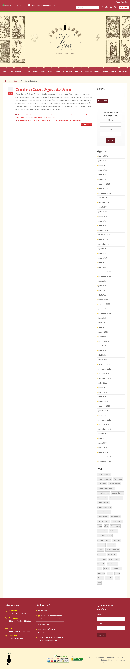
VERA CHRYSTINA (17, 72)
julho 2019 (102, 383)
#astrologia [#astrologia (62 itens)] (102, 484)
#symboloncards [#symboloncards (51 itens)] (112, 550)
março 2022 (103, 299)
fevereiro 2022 (104, 304)
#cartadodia (22, 120)
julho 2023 (102, 253)
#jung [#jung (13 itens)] (100, 526)
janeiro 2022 (103, 309)
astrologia (35, 115)
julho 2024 (102, 212)
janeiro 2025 (103, 188)
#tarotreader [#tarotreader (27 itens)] (112, 564)
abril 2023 (102, 262)
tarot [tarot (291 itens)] (117, 578)
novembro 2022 (104, 276)
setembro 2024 (104, 202)
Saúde (48, 117)
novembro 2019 (104, 369)
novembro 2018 (104, 420)
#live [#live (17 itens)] (106, 526)
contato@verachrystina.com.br (41, 5)
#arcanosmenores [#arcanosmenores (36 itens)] (104, 479)
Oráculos (41, 117)
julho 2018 (102, 438)
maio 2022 (102, 290)
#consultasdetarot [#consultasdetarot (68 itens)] (104, 507)
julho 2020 (102, 350)
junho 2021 (102, 318)
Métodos (34, 117)
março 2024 (103, 230)
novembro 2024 (104, 193)
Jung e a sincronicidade (46, 624)
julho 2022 (102, 285)
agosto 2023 (103, 249)
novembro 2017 (104, 461)
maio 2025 (102, 170)
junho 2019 (102, 387)
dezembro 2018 (104, 415)
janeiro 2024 (103, 239)
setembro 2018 (104, 429)
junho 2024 (102, 216)
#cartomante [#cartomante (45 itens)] (102, 498)
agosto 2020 (103, 346)
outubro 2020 (103, 341)
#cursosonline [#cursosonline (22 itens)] (117, 521)
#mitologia (51, 120)
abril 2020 (102, 355)
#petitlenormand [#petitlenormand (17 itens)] (104, 540)
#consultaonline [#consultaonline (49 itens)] (103, 502)
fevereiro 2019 (104, 406)
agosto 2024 (103, 207)
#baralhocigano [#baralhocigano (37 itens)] (103, 493)
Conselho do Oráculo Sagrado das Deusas (43, 89)
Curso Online (25, 117)
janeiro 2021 (103, 332)
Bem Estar (62, 115)
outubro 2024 (103, 198)
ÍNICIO (5, 72)
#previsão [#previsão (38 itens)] (111, 545)
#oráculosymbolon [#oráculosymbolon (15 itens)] (105, 535)
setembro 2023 (104, 244)
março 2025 (103, 179)
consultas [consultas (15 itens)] (101, 573)
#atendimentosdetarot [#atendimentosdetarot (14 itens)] (106, 488)
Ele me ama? (42, 610)
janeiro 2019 (103, 411)
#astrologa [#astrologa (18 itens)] (118, 479)
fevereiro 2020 (104, 364)
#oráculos (22, 115)
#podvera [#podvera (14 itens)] (101, 545)
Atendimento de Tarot (48, 115)
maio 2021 (102, 323)
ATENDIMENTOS (32, 72)
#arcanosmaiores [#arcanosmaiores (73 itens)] (104, 474)
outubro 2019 (103, 373)
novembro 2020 (104, 336)
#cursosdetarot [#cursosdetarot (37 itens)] (103, 521)
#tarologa (74, 120)
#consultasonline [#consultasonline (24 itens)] (104, 512)
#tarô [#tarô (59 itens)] (100, 568)
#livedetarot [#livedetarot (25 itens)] (115, 526)
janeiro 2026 (103, 156)
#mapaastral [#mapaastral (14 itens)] (102, 531)
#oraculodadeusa (62, 120)
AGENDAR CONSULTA (119, 72)
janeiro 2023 (103, 267)
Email (110, 129)
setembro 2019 (104, 378)
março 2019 (103, 401)
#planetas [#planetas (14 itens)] (116, 540)
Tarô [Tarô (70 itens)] (99, 582)
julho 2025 (102, 161)
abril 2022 (102, 295)
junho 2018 (102, 443)
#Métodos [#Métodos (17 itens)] (113, 531)
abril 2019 (102, 397)
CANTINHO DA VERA (70, 72)
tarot (80, 120)
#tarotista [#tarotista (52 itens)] (101, 564)
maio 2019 (102, 392)
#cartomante (32, 120)
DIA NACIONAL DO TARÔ (90, 72)
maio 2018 (102, 447)
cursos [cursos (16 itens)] (109, 573)
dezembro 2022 (104, 272)
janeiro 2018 (103, 452)
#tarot (28, 115)
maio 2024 (102, 221)
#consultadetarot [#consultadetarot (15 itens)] (116, 498)
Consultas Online (73, 115)
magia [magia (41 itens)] (117, 573)
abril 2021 (102, 327)
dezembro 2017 (104, 457)
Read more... (86, 124)
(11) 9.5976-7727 (14, 5)
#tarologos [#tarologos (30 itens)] (112, 554)
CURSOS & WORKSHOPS (50, 72)
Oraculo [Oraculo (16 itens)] (100, 578)
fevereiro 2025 (104, 184)
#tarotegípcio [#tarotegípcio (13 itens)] (114, 559)
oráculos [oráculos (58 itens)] (109, 578)
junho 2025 (102, 165)
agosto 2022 (103, 281)
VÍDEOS (105, 72)
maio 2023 (102, 258)
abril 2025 (102, 174)
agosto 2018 (103, 434)
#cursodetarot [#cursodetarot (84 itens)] (103, 517)
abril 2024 (102, 225)
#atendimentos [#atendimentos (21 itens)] (114, 484)
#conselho (42, 120)
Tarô (53, 117)
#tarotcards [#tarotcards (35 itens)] (102, 559)
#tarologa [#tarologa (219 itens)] (101, 554)
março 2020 (103, 360)
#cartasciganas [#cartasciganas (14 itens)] (117, 493)
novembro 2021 (104, 313)
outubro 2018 (103, 424)
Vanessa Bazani (119, 663)
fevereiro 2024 (104, 235)
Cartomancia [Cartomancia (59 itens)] (116, 568)
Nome (110, 120)
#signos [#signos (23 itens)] (101, 550)
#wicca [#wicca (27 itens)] (106, 568)
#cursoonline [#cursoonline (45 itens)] (116, 517)
